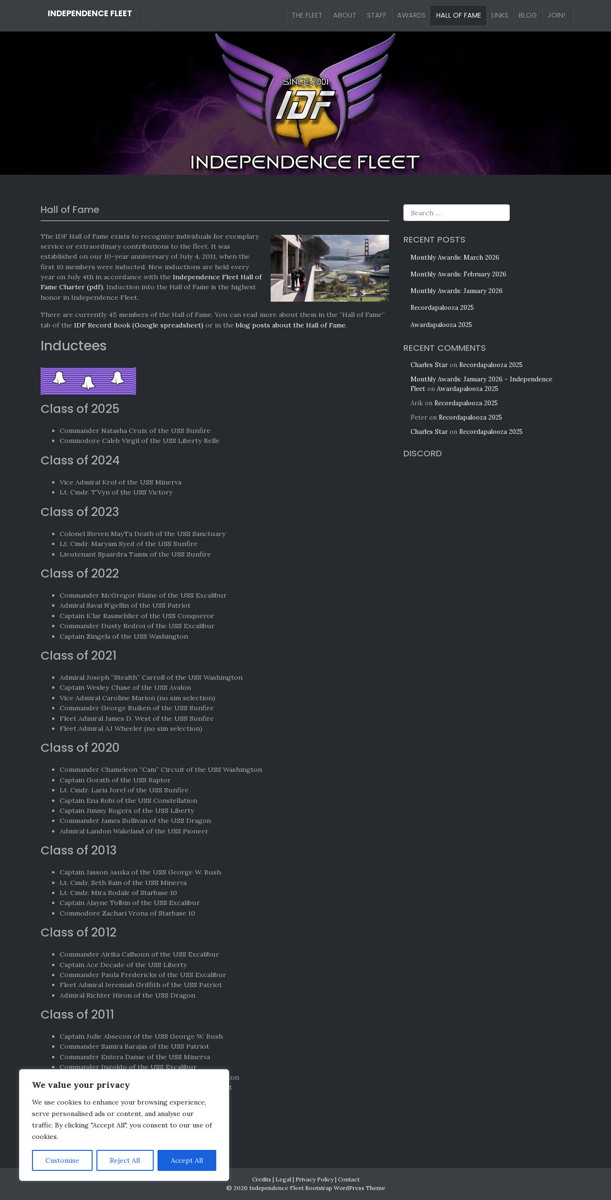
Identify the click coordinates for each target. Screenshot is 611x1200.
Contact (348, 1179)
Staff (377, 15)
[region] (124, 1125)
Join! (556, 15)
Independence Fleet (90, 13)
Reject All (125, 1160)
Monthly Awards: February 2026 (458, 274)
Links (500, 15)
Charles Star (429, 365)
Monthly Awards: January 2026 (457, 291)
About (345, 15)
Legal (283, 1179)
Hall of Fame (458, 15)
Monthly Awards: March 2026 (455, 257)
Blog (528, 15)
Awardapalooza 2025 (441, 325)
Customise (62, 1160)
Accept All (187, 1160)
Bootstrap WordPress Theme (345, 1187)
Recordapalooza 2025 (442, 308)
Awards (411, 15)
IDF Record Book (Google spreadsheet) (138, 325)
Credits (261, 1179)
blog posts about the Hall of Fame (291, 325)
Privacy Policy (314, 1179)
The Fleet (307, 15)
